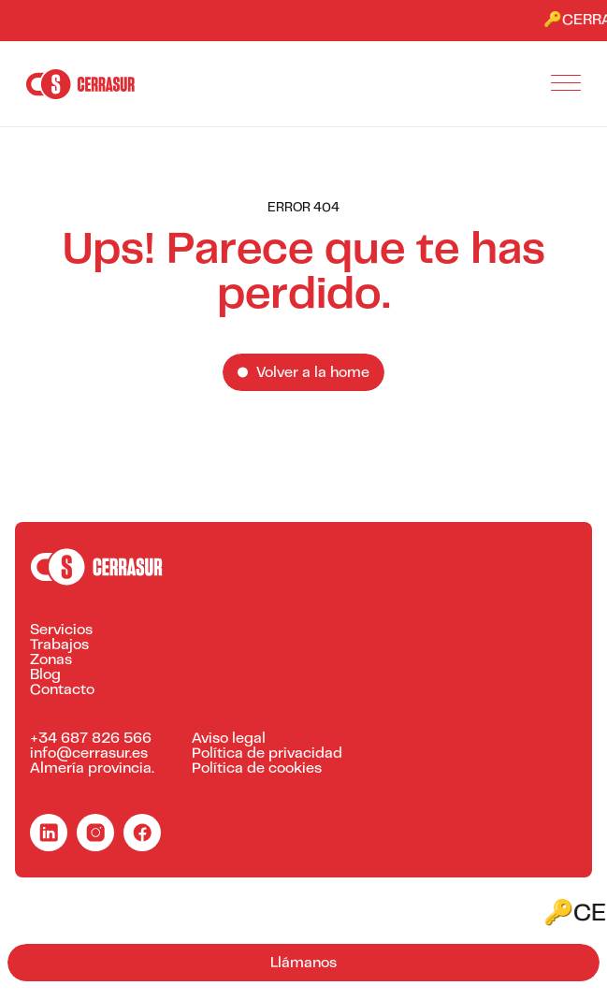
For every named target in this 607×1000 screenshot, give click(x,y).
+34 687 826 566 (91, 739)
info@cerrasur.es (89, 754)
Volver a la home (312, 373)
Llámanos (303, 963)
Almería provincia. (92, 768)
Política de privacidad (267, 754)
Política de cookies (257, 768)
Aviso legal (229, 739)
